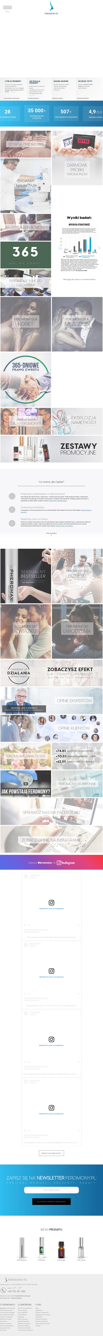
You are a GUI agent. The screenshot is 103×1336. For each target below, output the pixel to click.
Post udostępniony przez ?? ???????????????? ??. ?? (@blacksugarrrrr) (51, 1006)
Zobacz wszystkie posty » (51, 1153)
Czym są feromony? (6, 1310)
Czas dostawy (22, 1315)
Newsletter (39, 1317)
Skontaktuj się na (11, 1298)
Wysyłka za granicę (24, 1323)
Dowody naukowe (5, 1323)
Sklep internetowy (23, 1326)
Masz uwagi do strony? (43, 1323)
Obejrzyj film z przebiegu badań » (58, 500)
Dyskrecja (21, 1317)
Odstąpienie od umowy (43, 1315)
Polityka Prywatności (42, 1312)
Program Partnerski (42, 1321)
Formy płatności (23, 1312)
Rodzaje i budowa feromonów (5, 1320)
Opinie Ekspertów (23, 1321)
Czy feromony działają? (7, 1312)
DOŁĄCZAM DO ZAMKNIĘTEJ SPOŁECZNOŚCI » (51, 1201)
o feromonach (7, 1308)
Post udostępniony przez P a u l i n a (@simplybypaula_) (43, 1142)
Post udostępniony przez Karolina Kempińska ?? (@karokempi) (45, 1074)
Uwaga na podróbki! (6, 1317)
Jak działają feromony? (7, 1315)
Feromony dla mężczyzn (25, 1330)
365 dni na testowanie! (25, 1308)
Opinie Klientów (23, 1319)
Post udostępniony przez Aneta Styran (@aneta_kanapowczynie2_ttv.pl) (51, 937)
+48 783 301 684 (16, 1291)
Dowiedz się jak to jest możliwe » (65, 526)
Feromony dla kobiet (24, 1328)
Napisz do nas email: (15, 1296)
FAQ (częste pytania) (6, 1326)
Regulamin (39, 1310)
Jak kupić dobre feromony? (5, 1329)
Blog (37, 1308)
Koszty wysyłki (22, 1310)
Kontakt (38, 1326)
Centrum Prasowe (41, 1319)
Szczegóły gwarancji (83, 98)
